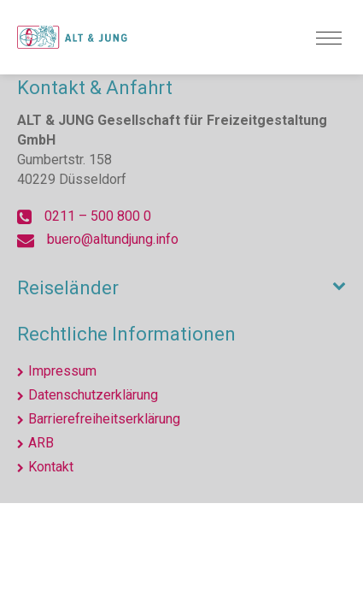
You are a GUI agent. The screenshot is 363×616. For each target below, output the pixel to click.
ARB (41, 443)
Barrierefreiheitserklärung (104, 419)
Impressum (62, 371)
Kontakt (50, 467)
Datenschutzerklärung (93, 395)
